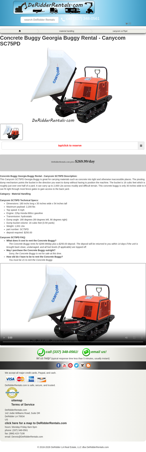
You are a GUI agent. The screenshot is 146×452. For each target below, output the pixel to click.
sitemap (16, 400)
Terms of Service (23, 404)
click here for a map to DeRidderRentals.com (36, 423)
